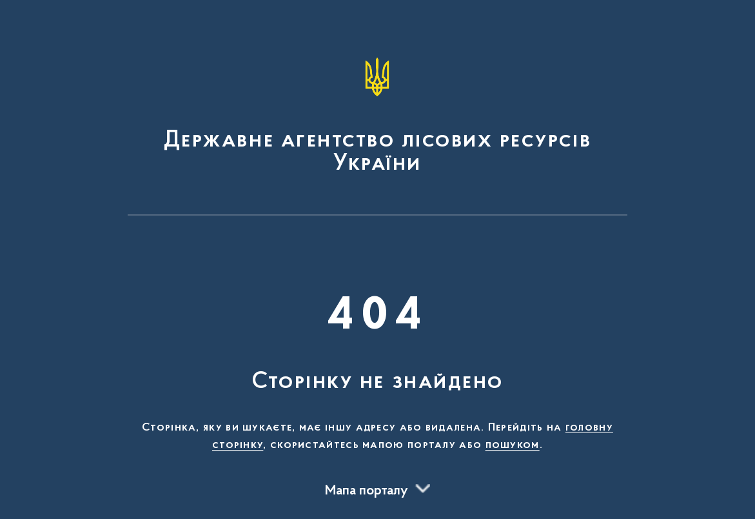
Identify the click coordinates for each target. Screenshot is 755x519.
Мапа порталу (366, 491)
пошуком (512, 445)
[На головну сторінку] (378, 114)
